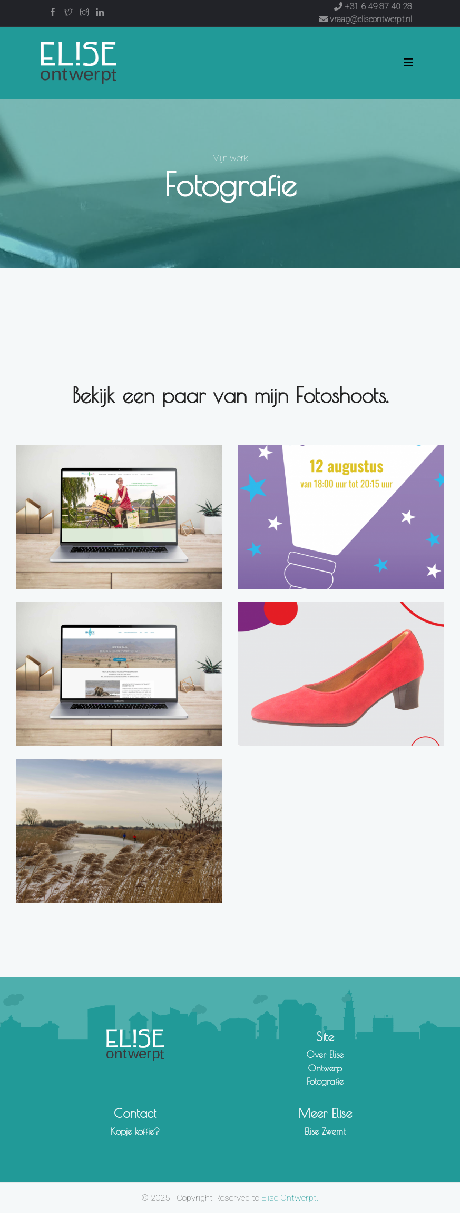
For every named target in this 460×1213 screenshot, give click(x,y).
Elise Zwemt (325, 1131)
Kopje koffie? (135, 1131)
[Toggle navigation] (408, 63)
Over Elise (325, 1054)
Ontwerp (325, 1068)
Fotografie (325, 1081)
